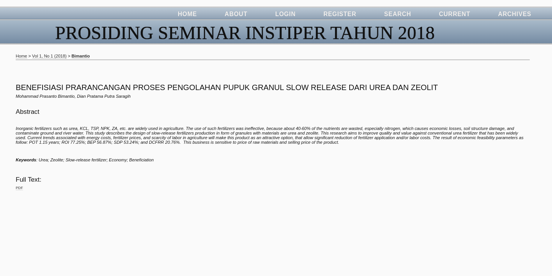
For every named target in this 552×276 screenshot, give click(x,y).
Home (187, 14)
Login (285, 14)
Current (454, 14)
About (236, 14)
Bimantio (81, 56)
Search (397, 14)
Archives (514, 14)
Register (340, 14)
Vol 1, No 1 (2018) (49, 56)
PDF (19, 188)
